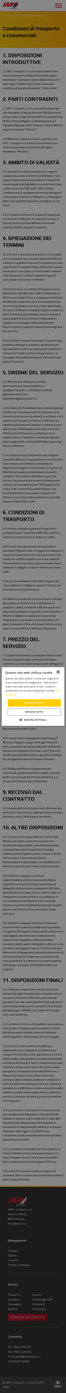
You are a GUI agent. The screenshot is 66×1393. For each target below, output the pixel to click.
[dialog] (33, 696)
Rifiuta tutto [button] (34, 711)
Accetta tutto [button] (34, 702)
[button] (33, 719)
